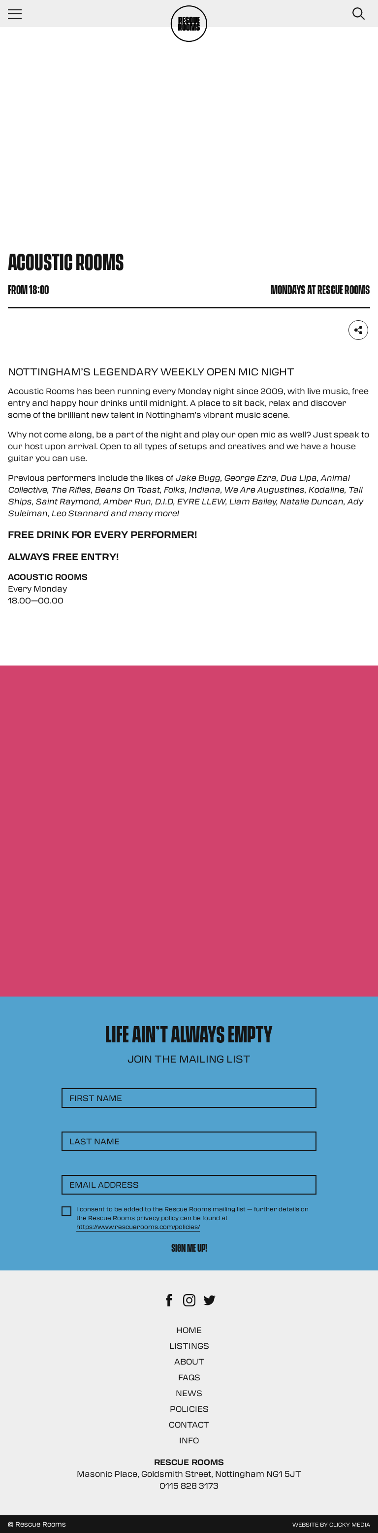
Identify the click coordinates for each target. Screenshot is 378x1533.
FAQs (189, 1377)
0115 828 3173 (189, 1485)
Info (189, 1440)
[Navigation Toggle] (20, 14)
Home (189, 1329)
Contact (189, 1424)
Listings (189, 1345)
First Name (95, 1097)
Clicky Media (349, 1524)
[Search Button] (358, 14)
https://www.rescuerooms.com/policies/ (138, 1226)
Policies (189, 1408)
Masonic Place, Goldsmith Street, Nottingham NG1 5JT (189, 1473)
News (189, 1393)
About (189, 1361)
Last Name (94, 1141)
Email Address (104, 1184)
